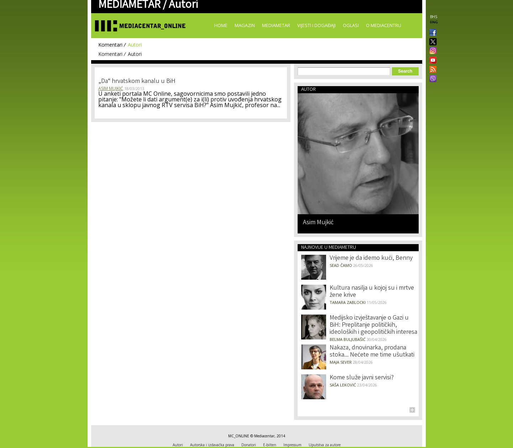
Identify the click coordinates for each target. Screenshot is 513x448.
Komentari (110, 44)
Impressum (292, 444)
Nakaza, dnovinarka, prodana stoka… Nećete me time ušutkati (372, 351)
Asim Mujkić (110, 88)
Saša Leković (343, 385)
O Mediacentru (383, 25)
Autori (135, 44)
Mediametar (276, 25)
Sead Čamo (341, 265)
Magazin (245, 25)
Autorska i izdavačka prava (212, 444)
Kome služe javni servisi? (362, 378)
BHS (433, 16)
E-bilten (269, 444)
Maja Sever (341, 362)
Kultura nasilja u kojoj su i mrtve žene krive (372, 292)
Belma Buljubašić (348, 339)
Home (220, 25)
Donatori (248, 444)
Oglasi (351, 25)
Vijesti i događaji (316, 25)
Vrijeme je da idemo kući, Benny (371, 258)
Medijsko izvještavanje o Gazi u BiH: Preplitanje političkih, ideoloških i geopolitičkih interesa (373, 325)
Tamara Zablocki (348, 302)
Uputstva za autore (325, 444)
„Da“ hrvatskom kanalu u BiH (137, 81)
